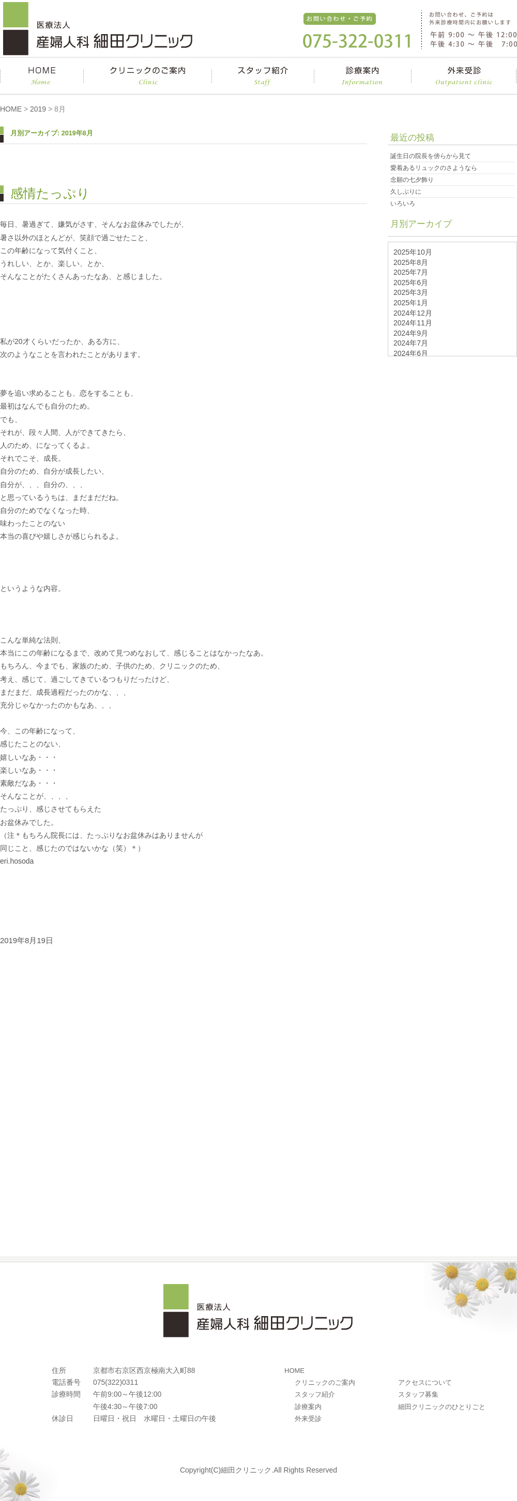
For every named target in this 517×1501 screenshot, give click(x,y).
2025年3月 (410, 292)
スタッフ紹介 (315, 1394)
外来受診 (308, 1418)
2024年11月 (412, 323)
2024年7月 (410, 343)
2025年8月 (410, 262)
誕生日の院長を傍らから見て (430, 156)
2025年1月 (410, 303)
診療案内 (308, 1407)
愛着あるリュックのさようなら (433, 167)
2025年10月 (412, 252)
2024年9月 (410, 333)
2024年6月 (410, 353)
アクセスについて (425, 1382)
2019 (38, 109)
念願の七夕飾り (412, 179)
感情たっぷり (50, 193)
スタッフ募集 (418, 1394)
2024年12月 (412, 313)
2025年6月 (410, 282)
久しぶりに (405, 191)
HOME (11, 109)
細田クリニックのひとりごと (441, 1407)
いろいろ (402, 203)
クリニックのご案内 (325, 1382)
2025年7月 (410, 272)
